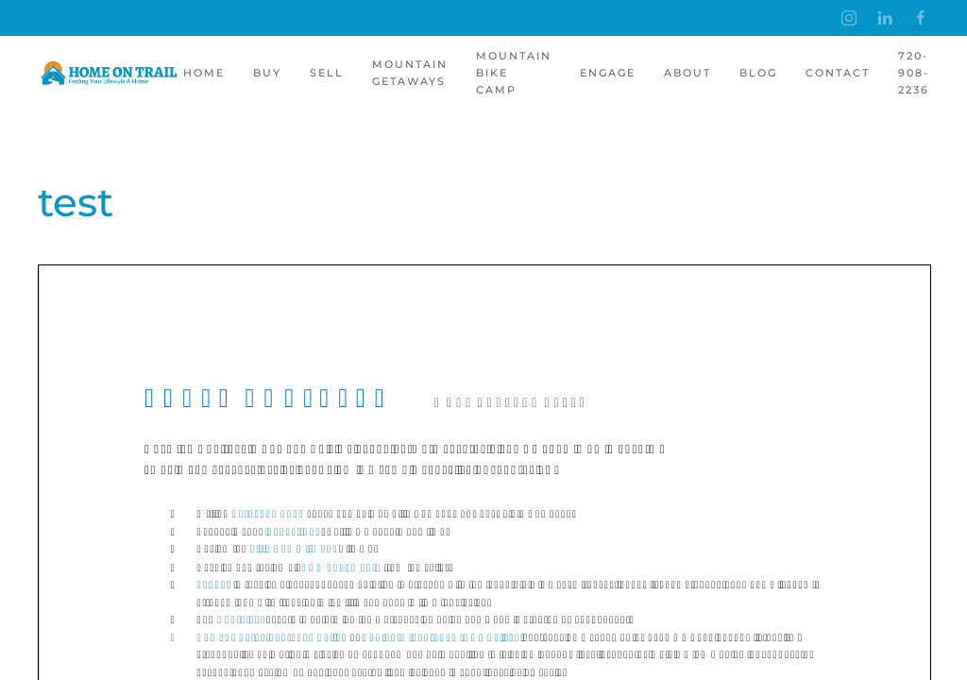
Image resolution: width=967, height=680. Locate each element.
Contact (838, 72)
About (687, 72)
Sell (327, 72)
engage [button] (608, 72)
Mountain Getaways (410, 73)
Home (204, 72)
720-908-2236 (913, 72)
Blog (758, 72)
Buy (267, 72)
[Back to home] (110, 73)
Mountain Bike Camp (513, 72)
